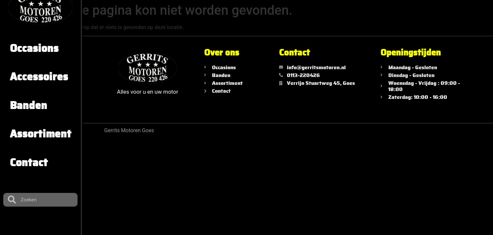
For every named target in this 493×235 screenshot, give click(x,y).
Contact (29, 162)
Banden (28, 105)
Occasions (34, 48)
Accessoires (39, 77)
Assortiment (40, 134)
